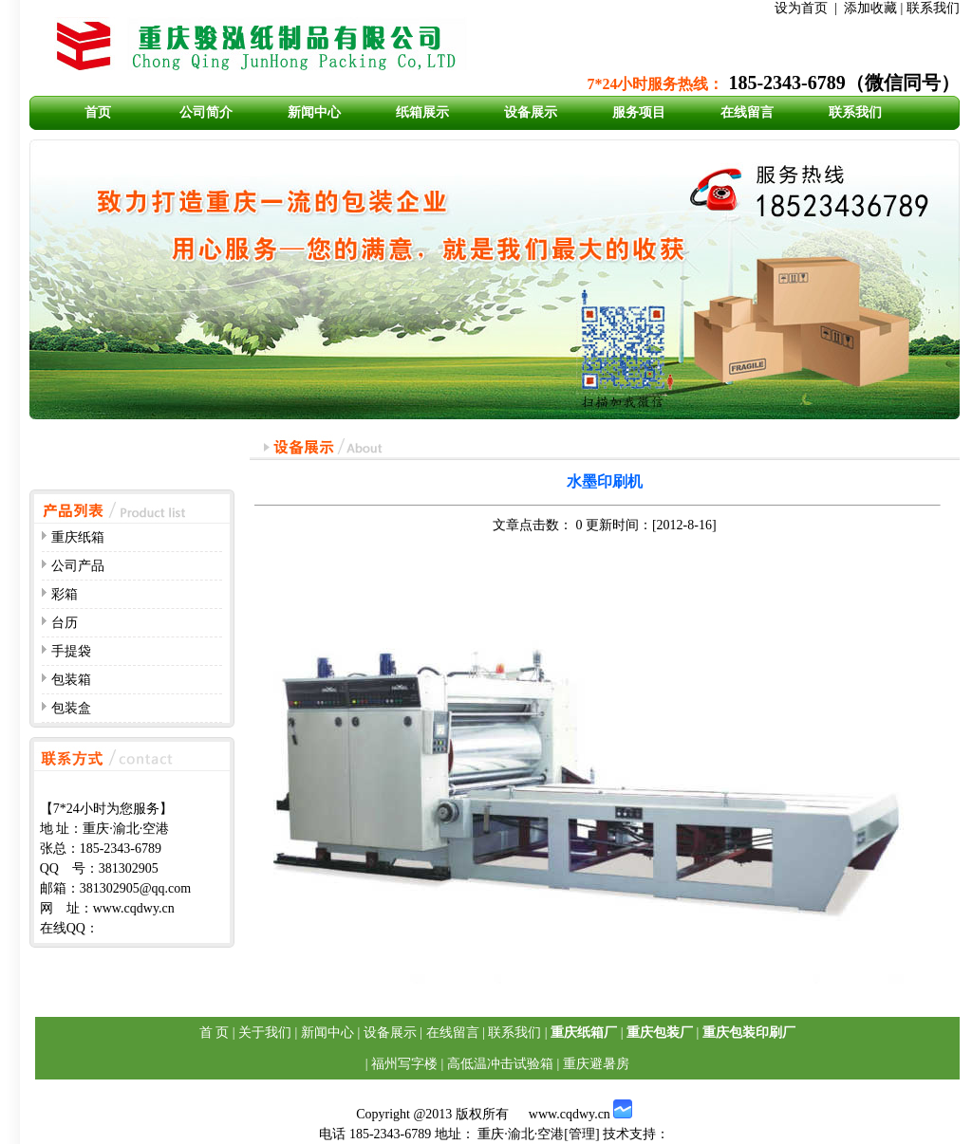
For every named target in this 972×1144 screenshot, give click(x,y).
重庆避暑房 (596, 1064)
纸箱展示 (422, 112)
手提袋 (71, 651)
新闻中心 (314, 112)
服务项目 (638, 112)
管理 (582, 1134)
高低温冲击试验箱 (500, 1064)
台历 (64, 623)
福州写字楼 (404, 1064)
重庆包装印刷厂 (748, 1032)
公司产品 (77, 566)
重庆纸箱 (77, 537)
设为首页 (801, 8)
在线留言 (747, 112)
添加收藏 (870, 8)
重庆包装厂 (659, 1032)
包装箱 (71, 680)
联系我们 (933, 8)
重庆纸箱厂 (584, 1032)
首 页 (214, 1032)
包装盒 (71, 708)
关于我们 (264, 1032)
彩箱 (64, 594)
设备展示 (530, 112)
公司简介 (206, 112)
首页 (97, 112)
